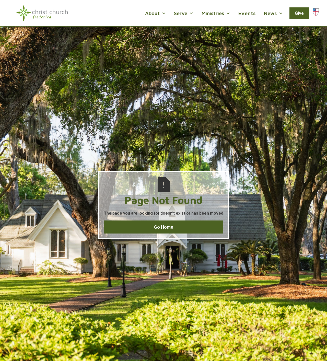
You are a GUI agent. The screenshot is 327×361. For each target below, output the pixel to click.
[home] (42, 13)
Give (299, 13)
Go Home (163, 227)
